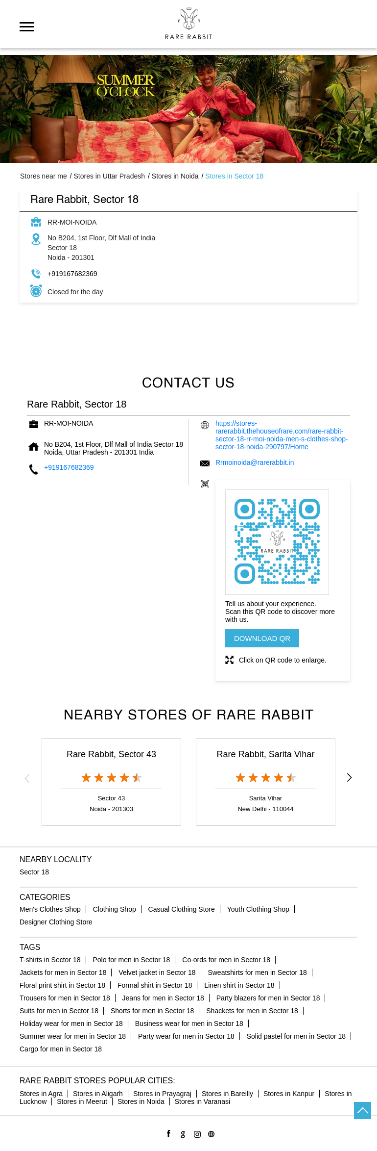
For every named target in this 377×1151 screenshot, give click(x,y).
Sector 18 (34, 872)
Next (349, 778)
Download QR (262, 638)
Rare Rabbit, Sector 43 (111, 754)
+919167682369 (72, 274)
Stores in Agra (41, 1094)
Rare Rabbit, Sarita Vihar (266, 754)
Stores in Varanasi (202, 1101)
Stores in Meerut (82, 1101)
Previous (27, 778)
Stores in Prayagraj (162, 1094)
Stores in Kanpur (288, 1094)
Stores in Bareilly (227, 1094)
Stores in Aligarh (98, 1094)
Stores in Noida (141, 1101)
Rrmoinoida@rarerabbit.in (254, 462)
